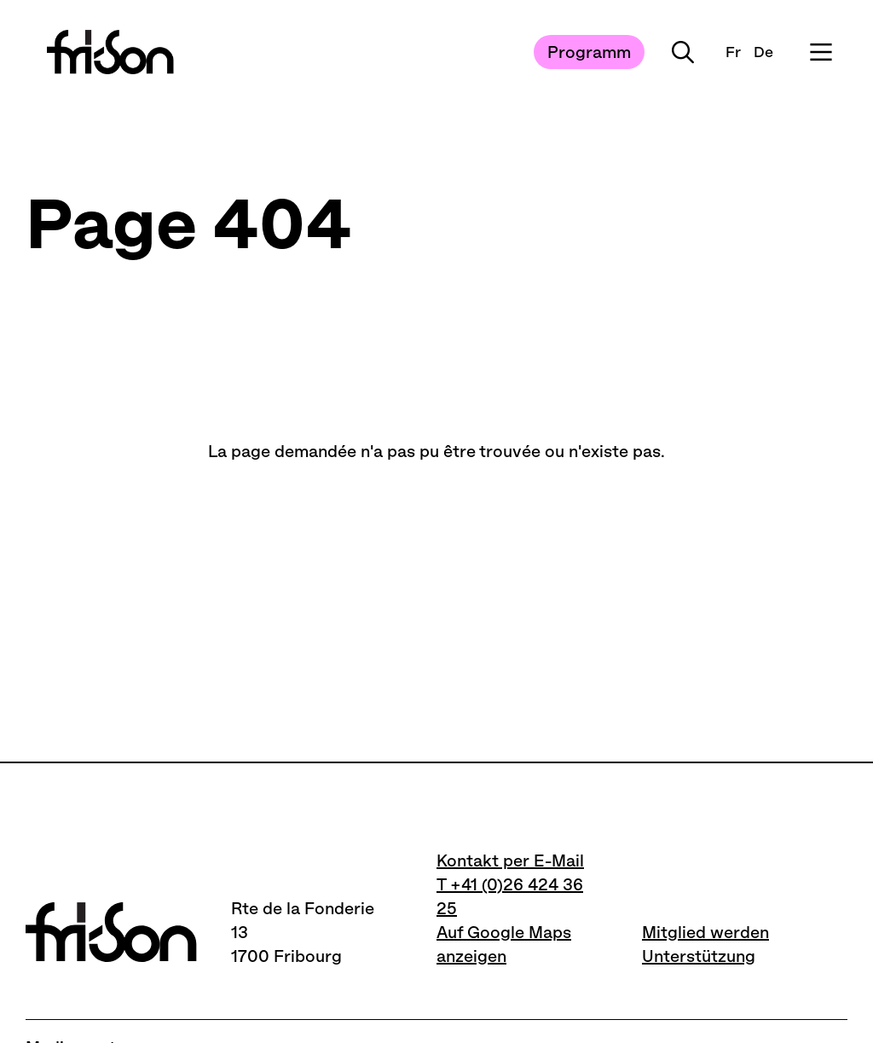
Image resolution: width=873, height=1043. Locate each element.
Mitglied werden (705, 932)
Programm (589, 52)
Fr (733, 52)
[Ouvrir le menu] (821, 52)
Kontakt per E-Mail (510, 860)
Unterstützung (698, 956)
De (763, 52)
